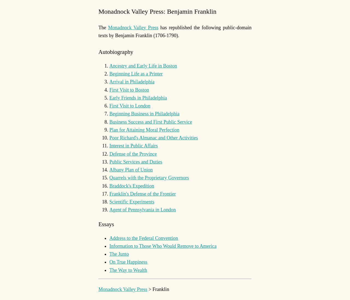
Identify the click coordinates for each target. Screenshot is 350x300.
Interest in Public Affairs (133, 145)
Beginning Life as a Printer (136, 74)
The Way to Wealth (128, 270)
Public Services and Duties (135, 162)
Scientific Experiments (131, 202)
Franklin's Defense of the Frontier (142, 194)
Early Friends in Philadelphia (138, 98)
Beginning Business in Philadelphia (144, 113)
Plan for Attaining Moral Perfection (144, 130)
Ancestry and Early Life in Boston (143, 66)
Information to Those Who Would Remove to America (163, 246)
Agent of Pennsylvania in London (142, 209)
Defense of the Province (133, 154)
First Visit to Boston (129, 90)
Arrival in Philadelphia (131, 82)
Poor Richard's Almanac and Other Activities (153, 138)
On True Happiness (128, 262)
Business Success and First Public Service (150, 122)
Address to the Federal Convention (143, 238)
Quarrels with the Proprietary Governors (149, 177)
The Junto (119, 254)
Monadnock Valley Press (133, 27)
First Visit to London (129, 106)
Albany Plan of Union (131, 170)
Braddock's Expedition (131, 186)
